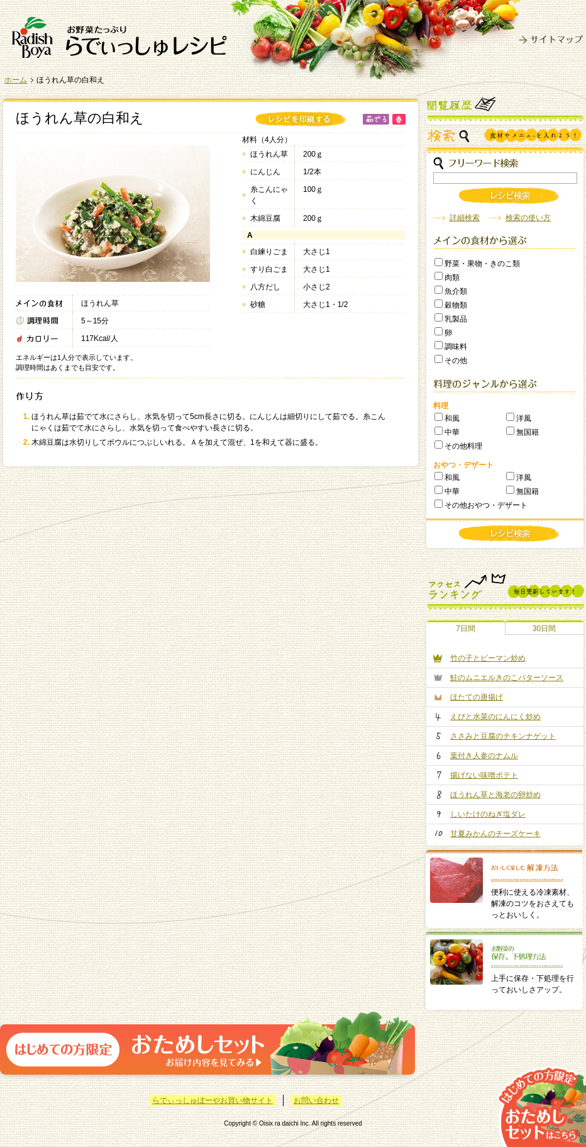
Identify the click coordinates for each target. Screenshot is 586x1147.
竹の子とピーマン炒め (488, 658)
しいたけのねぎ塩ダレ (488, 814)
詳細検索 (465, 217)
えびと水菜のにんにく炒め (495, 716)
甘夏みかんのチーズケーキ (495, 833)
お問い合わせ (316, 1100)
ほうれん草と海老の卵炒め (495, 794)
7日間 (465, 628)
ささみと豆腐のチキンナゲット (503, 736)
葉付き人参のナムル (484, 755)
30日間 (544, 628)
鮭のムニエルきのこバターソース (506, 677)
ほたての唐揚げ (476, 697)
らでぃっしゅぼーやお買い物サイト (212, 1100)
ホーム (15, 80)
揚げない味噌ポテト (484, 775)
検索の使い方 (528, 217)
